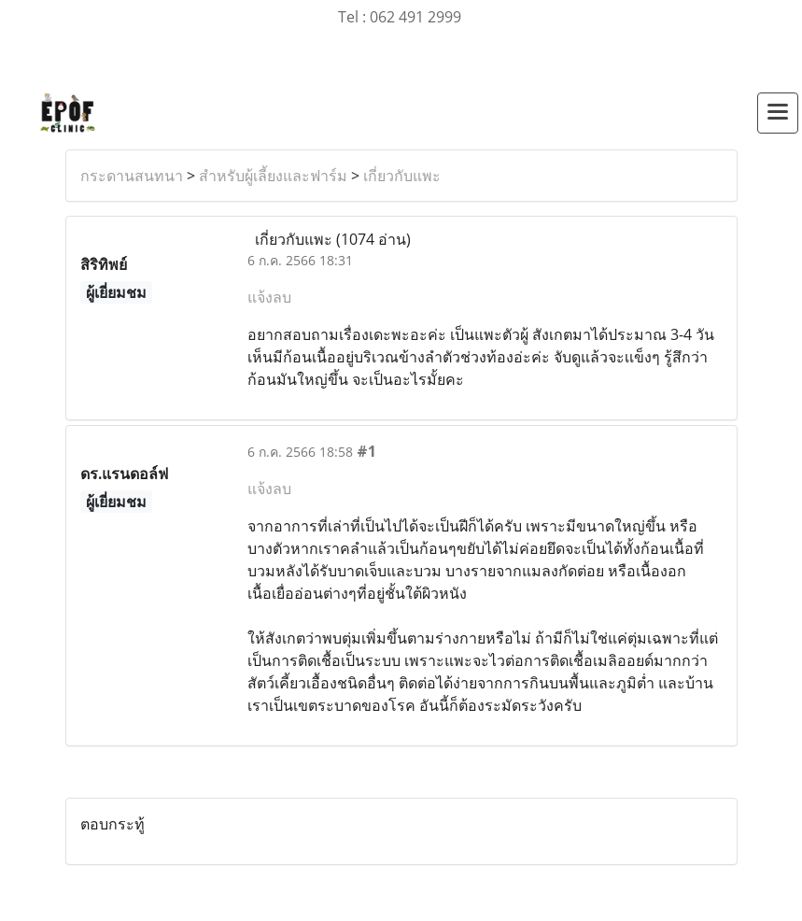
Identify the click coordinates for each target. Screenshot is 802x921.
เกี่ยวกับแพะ (402, 175)
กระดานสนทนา (131, 175)
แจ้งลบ (269, 297)
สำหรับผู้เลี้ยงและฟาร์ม (273, 175)
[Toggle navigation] (777, 113)
